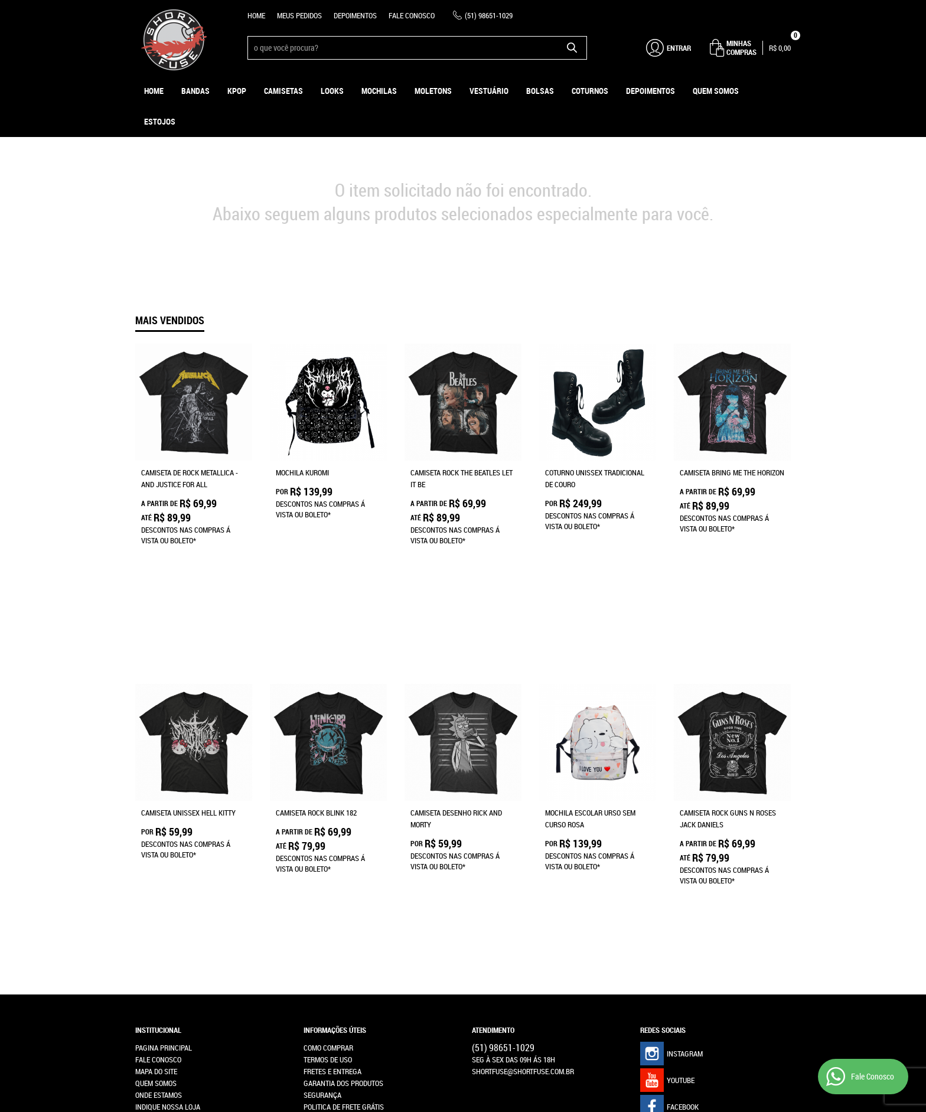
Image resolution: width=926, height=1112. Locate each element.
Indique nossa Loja (167, 901)
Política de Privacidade (343, 913)
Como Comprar (328, 842)
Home (256, 15)
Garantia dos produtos (343, 877)
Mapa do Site (156, 865)
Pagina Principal (163, 842)
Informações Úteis (335, 824)
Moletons (433, 90)
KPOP (236, 90)
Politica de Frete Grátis (344, 901)
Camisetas (283, 90)
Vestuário (488, 90)
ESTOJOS (159, 121)
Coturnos (590, 90)
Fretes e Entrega (332, 865)
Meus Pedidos (299, 15)
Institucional (158, 824)
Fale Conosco (412, 15)
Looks (332, 90)
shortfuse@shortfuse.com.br (523, 865)
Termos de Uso (328, 854)
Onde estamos (158, 889)
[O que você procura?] (572, 48)
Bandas (195, 90)
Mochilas (379, 90)
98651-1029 (489, 15)
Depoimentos (355, 15)
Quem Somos (716, 90)
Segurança (322, 889)
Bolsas (540, 90)
